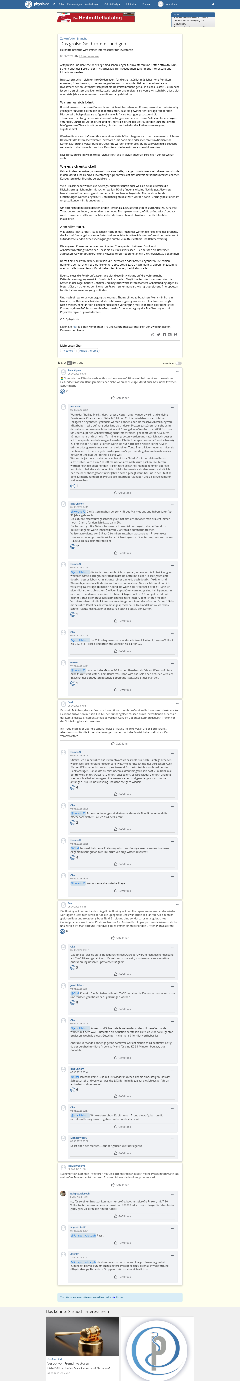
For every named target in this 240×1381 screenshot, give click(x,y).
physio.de (35, 4)
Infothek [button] (131, 4)
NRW (177, 14)
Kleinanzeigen (74, 4)
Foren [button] (146, 4)
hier (75, 327)
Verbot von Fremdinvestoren (68, 1363)
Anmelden (171, 4)
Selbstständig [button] (112, 4)
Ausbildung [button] (91, 4)
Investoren (68, 350)
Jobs (61, 4)
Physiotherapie (88, 350)
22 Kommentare (89, 56)
